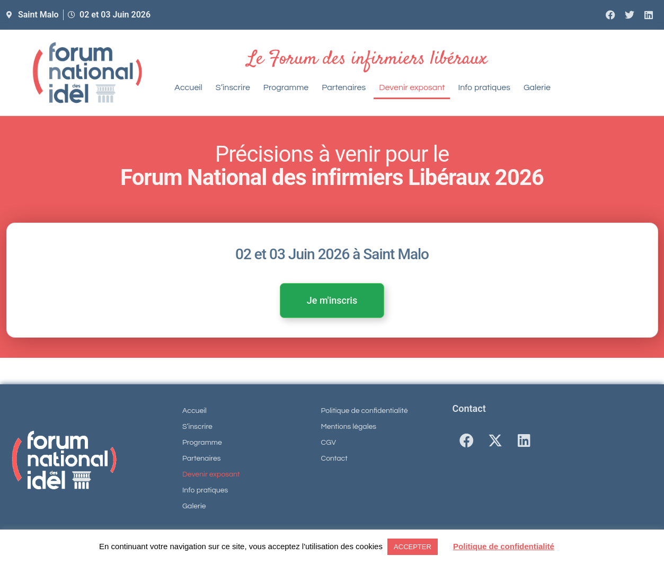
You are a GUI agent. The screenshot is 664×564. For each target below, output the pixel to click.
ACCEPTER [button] (412, 547)
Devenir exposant (412, 87)
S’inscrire (233, 87)
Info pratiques (484, 87)
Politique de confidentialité (364, 411)
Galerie (537, 87)
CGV (329, 442)
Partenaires (344, 87)
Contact (334, 458)
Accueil (188, 87)
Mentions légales (349, 426)
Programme (285, 87)
